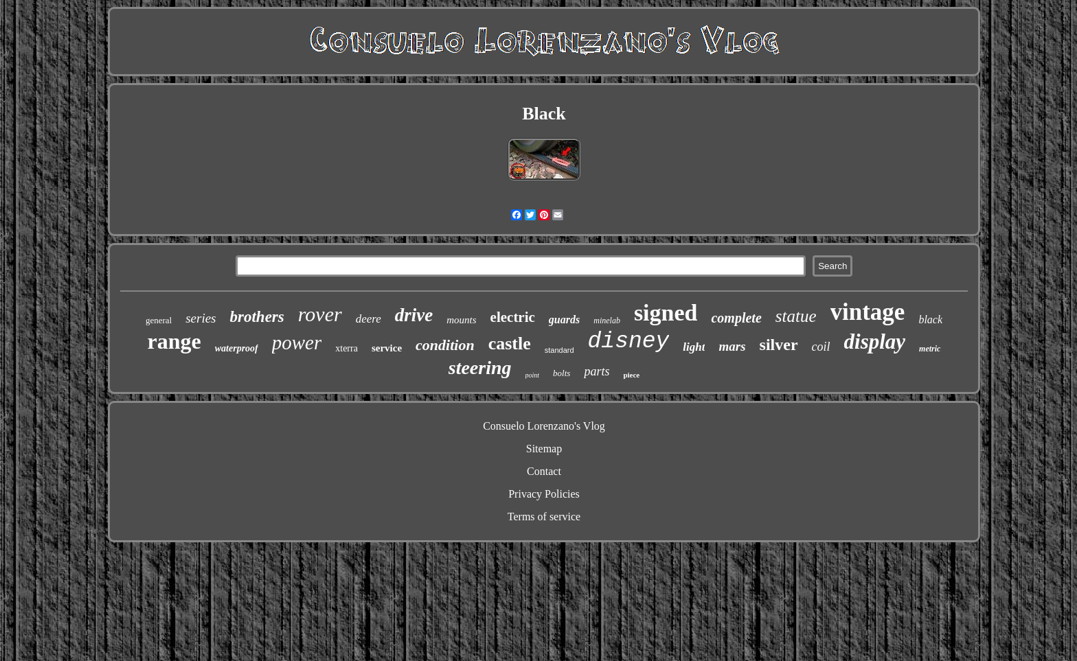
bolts (561, 373)
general (159, 320)
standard (559, 350)
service (387, 348)
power (297, 342)
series (200, 318)
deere (368, 318)
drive (414, 315)
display (875, 341)
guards (564, 319)
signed (666, 312)
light (694, 346)
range (174, 341)
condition (445, 344)
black (930, 319)
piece (631, 375)
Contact (544, 471)
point (532, 375)
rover (320, 314)
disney (629, 341)
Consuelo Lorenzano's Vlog (544, 426)
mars (731, 346)
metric (929, 348)
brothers (257, 316)
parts (596, 371)
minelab (606, 320)
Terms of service (544, 516)
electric (512, 317)
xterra (346, 348)
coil (821, 346)
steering (480, 367)
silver (779, 344)
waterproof (236, 348)
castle (509, 343)
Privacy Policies (544, 494)
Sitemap (544, 448)
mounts (461, 319)
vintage (867, 312)
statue (796, 316)
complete (736, 317)
